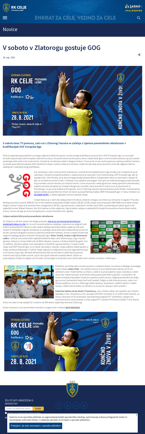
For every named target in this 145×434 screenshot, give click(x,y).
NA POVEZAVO (73, 307)
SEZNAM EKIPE (41, 194)
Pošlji (38, 408)
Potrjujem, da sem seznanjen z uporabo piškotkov (36, 426)
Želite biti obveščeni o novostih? (19, 402)
